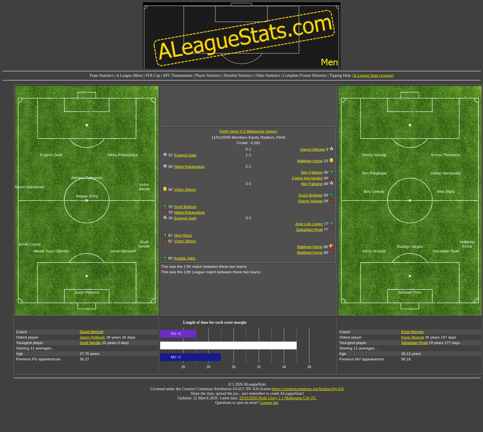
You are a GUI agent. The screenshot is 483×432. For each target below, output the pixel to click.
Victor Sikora (185, 189)
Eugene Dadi (185, 155)
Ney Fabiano (312, 172)
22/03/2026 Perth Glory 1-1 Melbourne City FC (277, 398)
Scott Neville (90, 343)
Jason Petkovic (92, 337)
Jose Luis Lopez (309, 224)
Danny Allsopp (312, 149)
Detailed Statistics (238, 75)
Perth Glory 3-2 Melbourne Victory (248, 131)
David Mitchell (91, 332)
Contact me (269, 402)
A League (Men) (129, 75)
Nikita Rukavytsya (189, 166)
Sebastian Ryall (309, 229)
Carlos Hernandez (307, 178)
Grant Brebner (311, 195)
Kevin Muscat (412, 337)
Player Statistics (208, 75)
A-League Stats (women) (373, 75)
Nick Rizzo (183, 235)
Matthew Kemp (310, 161)
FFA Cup (153, 75)
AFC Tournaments (177, 75)
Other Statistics (268, 75)
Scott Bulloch (185, 207)
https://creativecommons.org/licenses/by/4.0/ (308, 389)
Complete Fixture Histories (305, 75)
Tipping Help (340, 75)
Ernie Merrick (412, 332)
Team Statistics (101, 75)
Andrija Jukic (185, 258)
